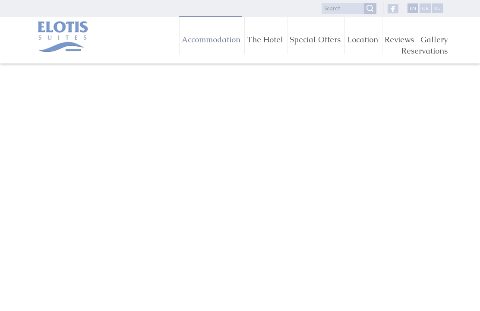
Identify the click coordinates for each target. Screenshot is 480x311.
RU (437, 8)
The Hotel (265, 39)
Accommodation (211, 39)
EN (413, 8)
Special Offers (315, 39)
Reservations (424, 51)
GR (425, 8)
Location (362, 39)
